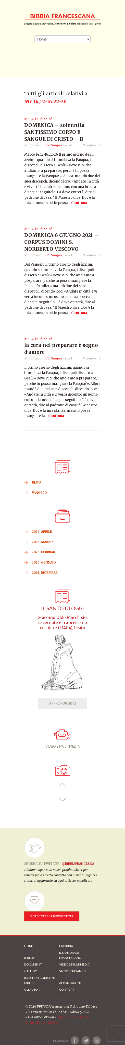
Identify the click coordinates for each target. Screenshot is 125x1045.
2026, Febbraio (44, 552)
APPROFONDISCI (62, 703)
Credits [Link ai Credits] (53, 1022)
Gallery (30, 971)
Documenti (33, 964)
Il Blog (29, 958)
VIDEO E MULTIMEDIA (62, 738)
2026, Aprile (42, 532)
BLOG (36, 482)
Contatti (66, 989)
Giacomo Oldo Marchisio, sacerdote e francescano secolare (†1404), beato (63, 622)
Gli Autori (32, 989)
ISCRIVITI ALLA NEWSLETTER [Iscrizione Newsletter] (52, 916)
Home (29, 946)
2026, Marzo (42, 542)
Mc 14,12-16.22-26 (38, 119)
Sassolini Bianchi (72, 971)
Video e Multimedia (74, 964)
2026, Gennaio (44, 562)
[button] (62, 785)
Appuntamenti (70, 983)
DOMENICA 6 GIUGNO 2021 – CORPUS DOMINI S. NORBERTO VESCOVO (61, 242)
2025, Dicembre (45, 573)
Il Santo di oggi (62, 608)
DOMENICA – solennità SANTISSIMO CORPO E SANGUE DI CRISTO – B (54, 132)
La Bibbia (66, 946)
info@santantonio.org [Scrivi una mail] (72, 1017)
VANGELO (39, 493)
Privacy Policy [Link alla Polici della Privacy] (35, 1022)
